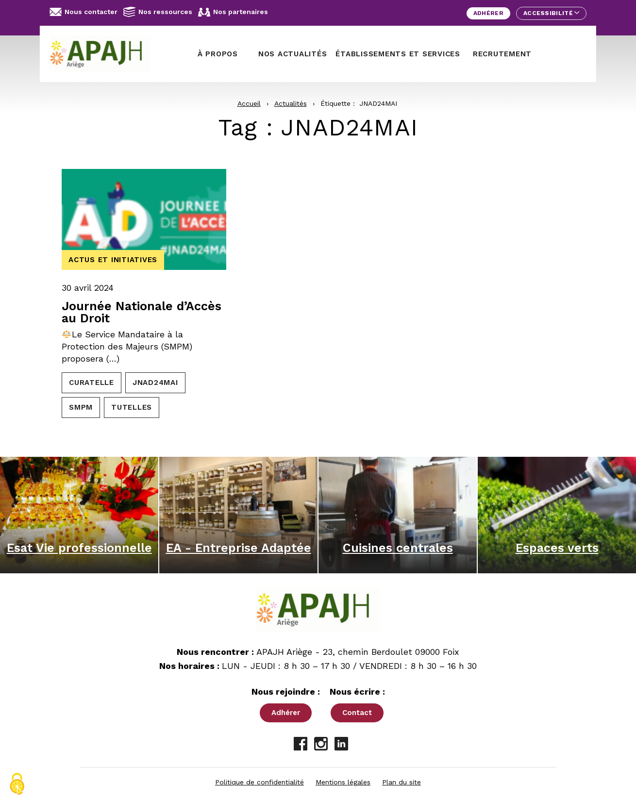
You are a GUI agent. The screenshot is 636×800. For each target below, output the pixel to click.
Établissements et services (397, 54)
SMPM (81, 407)
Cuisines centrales (398, 548)
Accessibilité (551, 13)
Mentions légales (343, 782)
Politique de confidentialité (259, 782)
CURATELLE (91, 382)
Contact (357, 712)
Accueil (249, 103)
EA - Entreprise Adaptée (238, 548)
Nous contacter (83, 12)
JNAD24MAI (155, 382)
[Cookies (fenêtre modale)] (17, 784)
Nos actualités (292, 54)
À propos (218, 54)
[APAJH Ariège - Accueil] (104, 53)
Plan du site (401, 782)
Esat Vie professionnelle (79, 548)
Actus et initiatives (112, 259)
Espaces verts (557, 548)
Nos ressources (157, 12)
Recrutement (502, 54)
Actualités (290, 103)
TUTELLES (131, 407)
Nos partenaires (233, 12)
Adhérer (488, 13)
